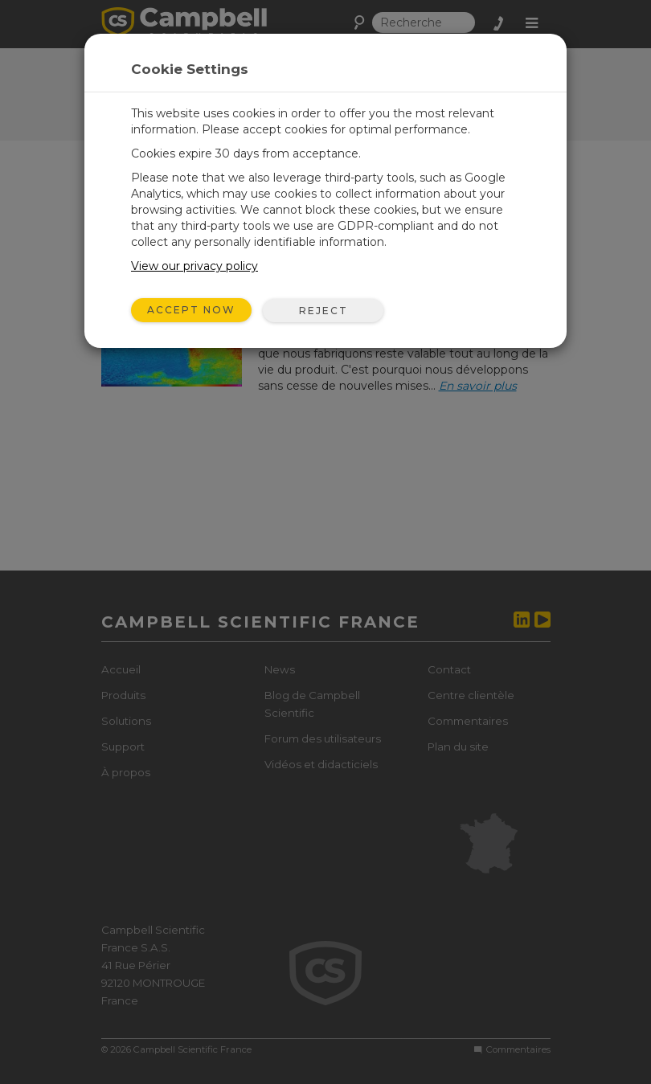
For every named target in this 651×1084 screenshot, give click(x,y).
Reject (323, 311)
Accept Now (191, 310)
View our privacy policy (194, 266)
